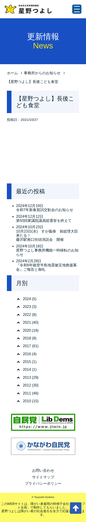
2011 (27, 393)
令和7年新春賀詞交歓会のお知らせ (44, 210)
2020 (27, 330)
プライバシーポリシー (43, 483)
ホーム (12, 73)
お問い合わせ (43, 470)
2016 (27, 354)
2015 (27, 362)
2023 (27, 307)
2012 (27, 385)
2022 (27, 315)
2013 (27, 377)
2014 (27, 369)
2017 (27, 346)
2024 (27, 299)
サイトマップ (43, 477)
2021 (27, 322)
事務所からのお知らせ (42, 73)
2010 (27, 401)
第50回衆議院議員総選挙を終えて (44, 221)
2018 (27, 338)
